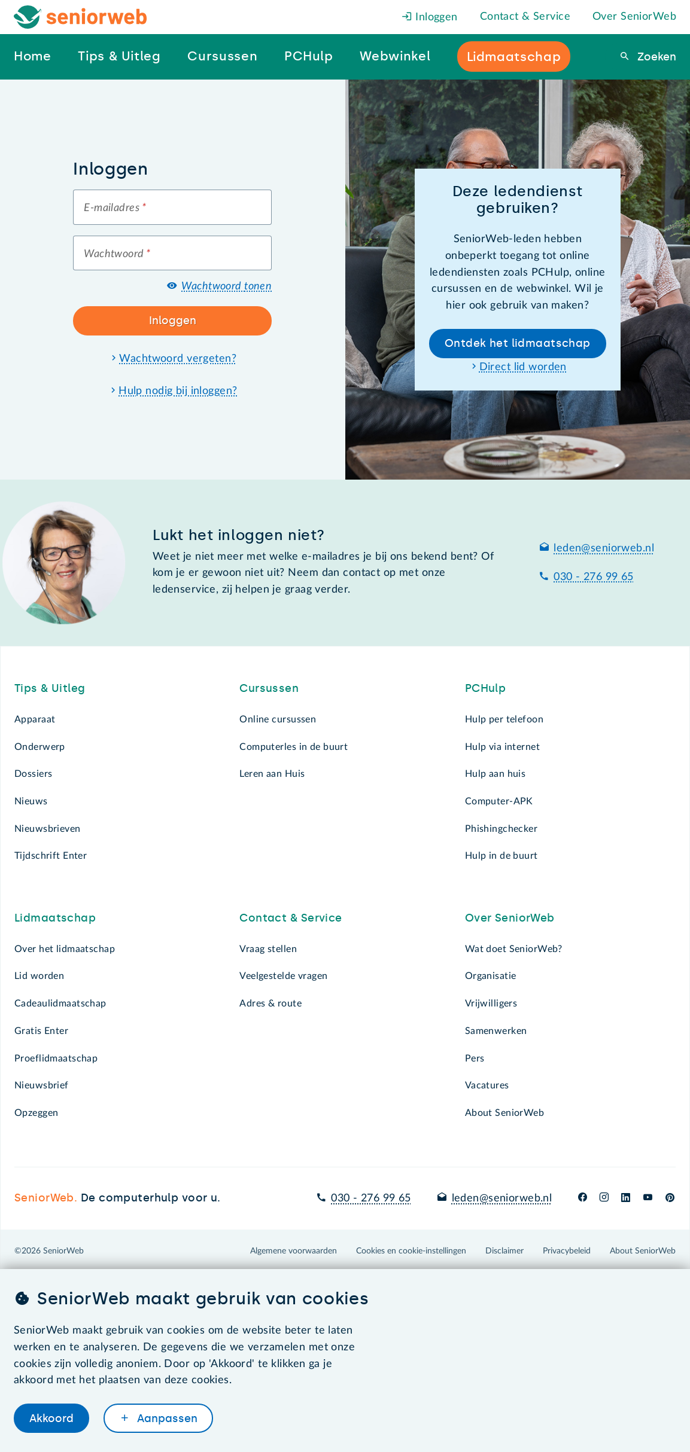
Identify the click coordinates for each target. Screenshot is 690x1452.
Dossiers (33, 774)
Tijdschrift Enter (50, 856)
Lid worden (39, 976)
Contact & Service (525, 16)
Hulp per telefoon (504, 719)
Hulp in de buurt (501, 856)
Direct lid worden (523, 367)
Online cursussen (277, 719)
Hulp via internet (502, 747)
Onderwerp (39, 747)
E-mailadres (115, 208)
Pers (475, 1058)
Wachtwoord (117, 254)
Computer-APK (499, 801)
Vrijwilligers (491, 1003)
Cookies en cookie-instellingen (411, 1251)
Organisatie (490, 976)
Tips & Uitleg (50, 688)
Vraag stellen (268, 949)
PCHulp (485, 688)
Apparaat (34, 719)
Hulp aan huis (495, 774)
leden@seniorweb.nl (604, 548)
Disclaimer (504, 1251)
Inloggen (430, 17)
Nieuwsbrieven (47, 829)
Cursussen (269, 688)
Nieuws (31, 801)
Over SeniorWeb (634, 16)
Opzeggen (36, 1113)
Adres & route (270, 1003)
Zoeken (655, 56)
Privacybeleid (567, 1251)
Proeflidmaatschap (56, 1058)
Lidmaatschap (55, 918)
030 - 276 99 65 (593, 577)
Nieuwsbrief (41, 1085)
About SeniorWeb (504, 1113)
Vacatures (487, 1085)
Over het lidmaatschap (64, 949)
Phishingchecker (501, 829)
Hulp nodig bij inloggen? (177, 391)
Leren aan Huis (272, 774)
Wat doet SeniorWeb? (514, 949)
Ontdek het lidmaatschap (518, 343)
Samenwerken (496, 1031)
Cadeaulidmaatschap (60, 1003)
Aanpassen (165, 1417)
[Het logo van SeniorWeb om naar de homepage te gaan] (80, 17)
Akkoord (51, 1417)
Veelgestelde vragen (283, 976)
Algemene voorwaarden (293, 1251)
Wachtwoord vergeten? (177, 358)
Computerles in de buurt (293, 747)
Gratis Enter (41, 1031)
